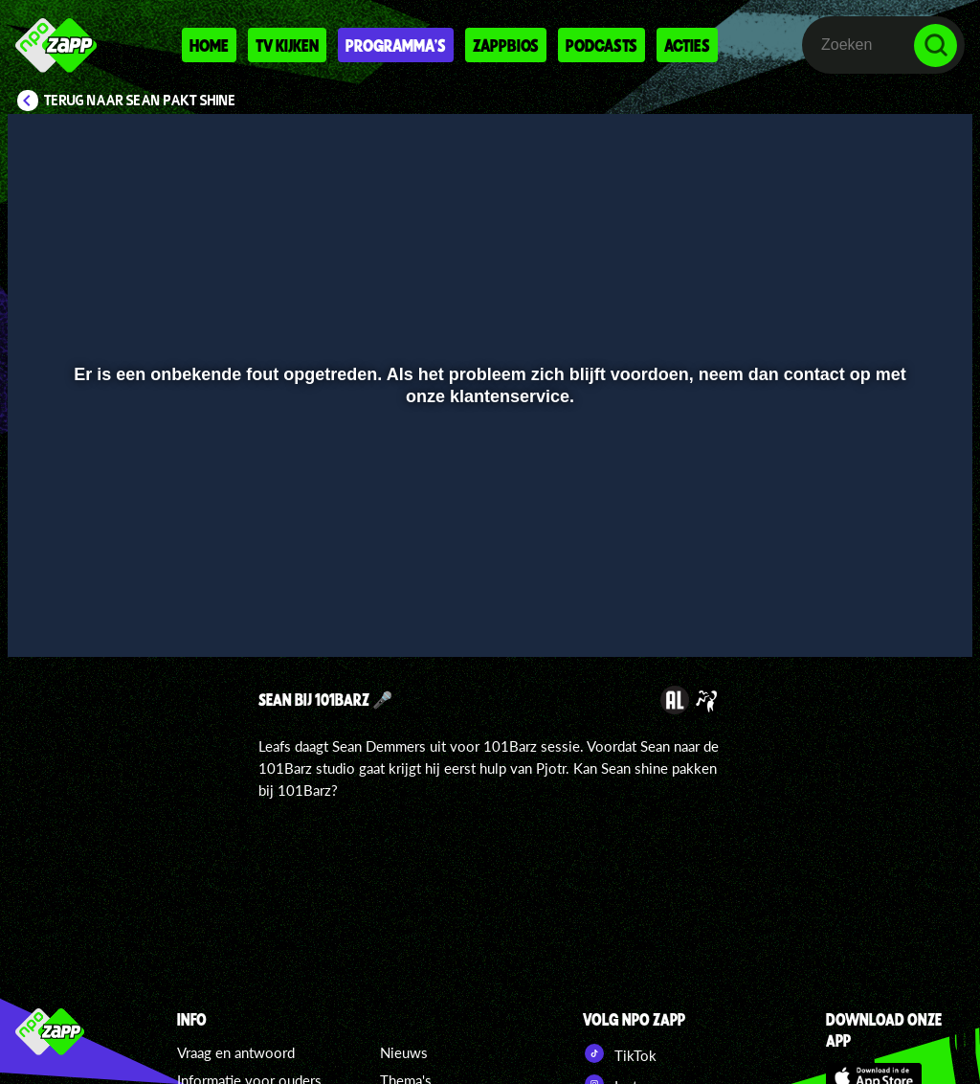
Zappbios (506, 45)
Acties (687, 45)
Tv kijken (287, 45)
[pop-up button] (893, 615)
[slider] (487, 575)
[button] (46, 615)
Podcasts (601, 45)
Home (209, 45)
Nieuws (404, 1052)
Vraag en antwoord (236, 1052)
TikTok (620, 1053)
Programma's (395, 45)
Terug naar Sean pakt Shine (140, 100)
